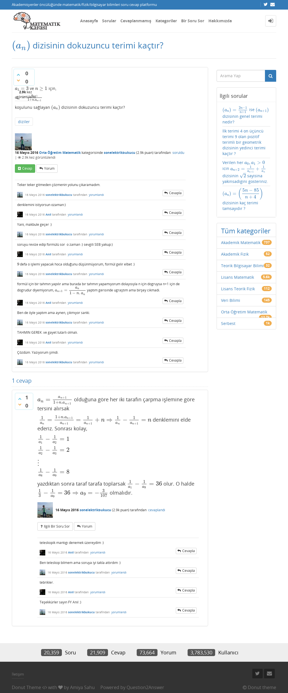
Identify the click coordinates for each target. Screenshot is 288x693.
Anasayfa (89, 20)
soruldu (178, 152)
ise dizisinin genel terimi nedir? (245, 115)
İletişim (18, 674)
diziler (24, 121)
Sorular (109, 20)
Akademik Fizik (235, 254)
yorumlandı (96, 195)
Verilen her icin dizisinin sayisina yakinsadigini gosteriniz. (245, 172)
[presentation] (21, 45)
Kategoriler (166, 20)
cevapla (175, 193)
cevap (27, 168)
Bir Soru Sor (192, 20)
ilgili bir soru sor (57, 526)
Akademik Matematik (240, 242)
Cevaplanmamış (135, 20)
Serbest (228, 323)
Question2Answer (145, 687)
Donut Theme (26, 687)
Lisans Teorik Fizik (238, 288)
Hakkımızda (220, 20)
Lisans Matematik (237, 277)
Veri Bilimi (230, 300)
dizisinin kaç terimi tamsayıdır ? (242, 199)
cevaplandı (156, 510)
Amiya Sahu (82, 687)
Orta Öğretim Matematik (60, 152)
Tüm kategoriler (246, 230)
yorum (49, 168)
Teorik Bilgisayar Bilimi (242, 265)
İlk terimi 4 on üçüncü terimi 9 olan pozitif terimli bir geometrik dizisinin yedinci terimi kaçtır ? (244, 142)
